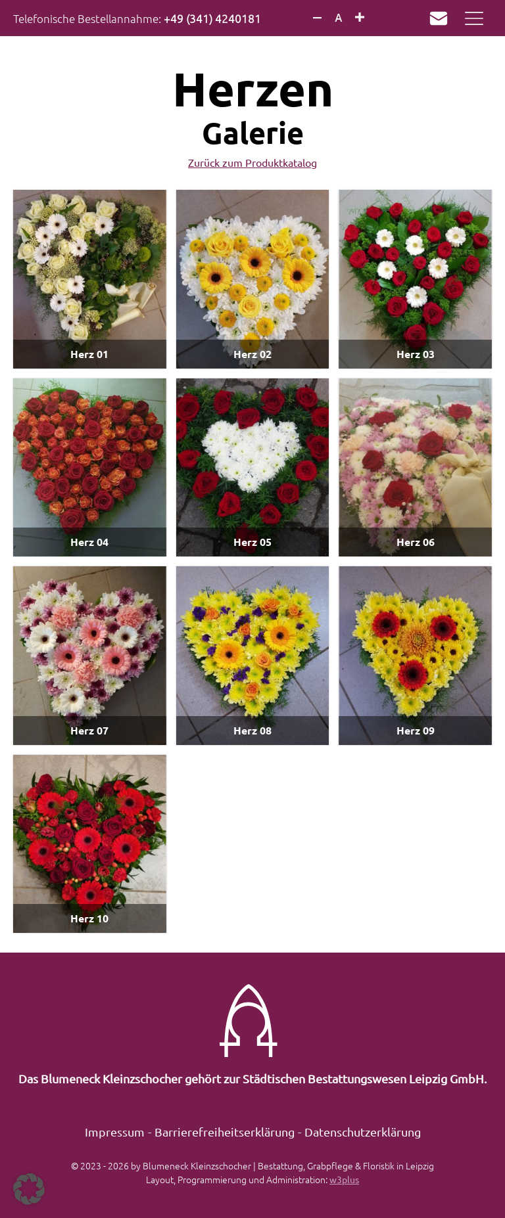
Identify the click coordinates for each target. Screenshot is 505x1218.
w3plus (344, 1179)
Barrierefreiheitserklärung (225, 1132)
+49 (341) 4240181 (212, 18)
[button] (29, 1189)
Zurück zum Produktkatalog (252, 162)
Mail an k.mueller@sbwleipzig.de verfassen (435, 18)
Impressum (115, 1132)
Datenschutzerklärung (362, 1132)
